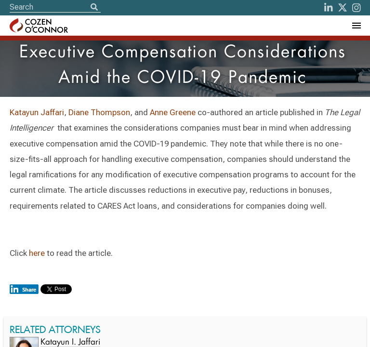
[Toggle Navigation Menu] (356, 25)
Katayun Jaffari (37, 112)
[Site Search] (55, 7)
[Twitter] (342, 8)
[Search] (94, 7)
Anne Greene (173, 112)
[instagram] (356, 8)
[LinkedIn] (328, 8)
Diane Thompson (99, 112)
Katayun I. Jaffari (70, 342)
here (37, 253)
